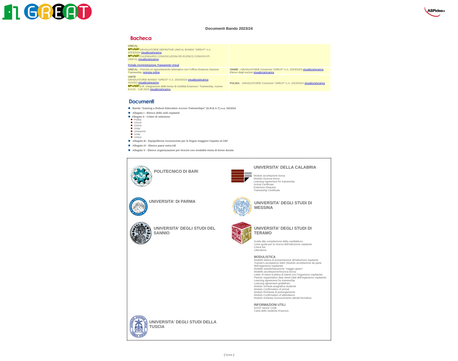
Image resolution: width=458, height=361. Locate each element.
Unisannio (140, 131)
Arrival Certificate (264, 184)
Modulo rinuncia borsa (267, 178)
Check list (260, 247)
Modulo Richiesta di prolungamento (274, 292)
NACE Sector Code (265, 307)
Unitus (138, 137)
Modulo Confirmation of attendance (274, 295)
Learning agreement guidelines (272, 283)
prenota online (151, 72)
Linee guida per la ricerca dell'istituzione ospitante (283, 244)
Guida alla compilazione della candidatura (278, 241)
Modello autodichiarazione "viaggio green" (278, 268)
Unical (137, 122)
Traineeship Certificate (267, 190)
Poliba (137, 119)
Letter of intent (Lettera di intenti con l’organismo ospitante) (288, 274)
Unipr (137, 128)
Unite (137, 134)
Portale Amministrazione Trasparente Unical (153, 65)
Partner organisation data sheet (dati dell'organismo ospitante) (290, 277)
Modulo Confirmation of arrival (271, 289)
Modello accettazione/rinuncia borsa (275, 271)
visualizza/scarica (151, 52)
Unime (138, 125)
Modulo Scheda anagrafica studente (275, 286)
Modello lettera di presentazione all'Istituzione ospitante (286, 260)
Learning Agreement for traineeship (274, 181)
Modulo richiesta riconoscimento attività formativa (283, 298)
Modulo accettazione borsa (269, 175)
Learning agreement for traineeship (274, 280)
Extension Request (265, 187)
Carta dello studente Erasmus (271, 310)
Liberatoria (260, 250)
